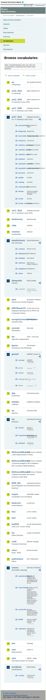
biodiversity (17, 219)
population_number (22, 164)
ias (13, 411)
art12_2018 (17, 100)
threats (21, 191)
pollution (21, 159)
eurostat (15, 328)
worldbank (16, 667)
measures (22, 140)
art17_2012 (17, 117)
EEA (13, 2)
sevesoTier (22, 609)
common (16, 232)
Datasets (6, 24)
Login (27, 5)
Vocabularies (8, 41)
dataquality (17, 281)
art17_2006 (17, 108)
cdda (14, 225)
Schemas (6, 37)
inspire (15, 494)
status (20, 273)
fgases (15, 345)
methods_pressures (22, 145)
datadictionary (18, 240)
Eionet (12, 15)
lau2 (14, 518)
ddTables (21, 258)
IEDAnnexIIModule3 (19, 461)
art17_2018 (17, 211)
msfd (14, 542)
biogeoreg (22, 131)
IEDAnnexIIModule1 (19, 452)
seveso (15, 568)
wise (14, 658)
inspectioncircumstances (22, 435)
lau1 (14, 512)
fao (13, 337)
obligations (22, 269)
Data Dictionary (20, 15)
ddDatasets (22, 253)
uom (14, 650)
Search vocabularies (14, 75)
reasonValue (22, 587)
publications (17, 559)
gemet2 (15, 354)
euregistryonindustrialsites (19, 319)
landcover (16, 503)
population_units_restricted (22, 168)
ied (13, 419)
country (21, 675)
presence (21, 173)
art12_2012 (17, 91)
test (13, 643)
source (21, 373)
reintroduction (22, 187)
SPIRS (20, 619)
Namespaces (8, 49)
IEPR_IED (16, 483)
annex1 (21, 428)
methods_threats (22, 150)
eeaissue (21, 263)
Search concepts (30, 75)
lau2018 (15, 524)
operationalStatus (22, 576)
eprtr (14, 300)
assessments (22, 125)
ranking (21, 182)
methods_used (22, 154)
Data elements (8, 32)
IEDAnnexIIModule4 (19, 472)
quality (20, 177)
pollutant (21, 443)
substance (22, 629)
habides (15, 402)
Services (6, 45)
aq (13, 82)
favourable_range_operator (22, 136)
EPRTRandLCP (19, 308)
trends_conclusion (22, 203)
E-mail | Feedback (9, 693)
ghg (13, 393)
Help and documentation (12, 20)
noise (14, 550)
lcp (13, 533)
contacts (21, 249)
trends (20, 199)
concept (21, 360)
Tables (5, 28)
